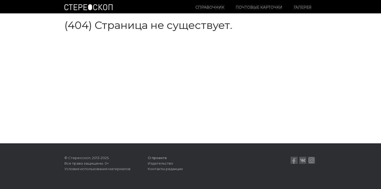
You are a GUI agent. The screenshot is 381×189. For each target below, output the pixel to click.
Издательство (160, 163)
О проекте (157, 158)
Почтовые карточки (259, 7)
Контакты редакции (165, 169)
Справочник (209, 7)
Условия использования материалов (97, 169)
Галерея (303, 7)
